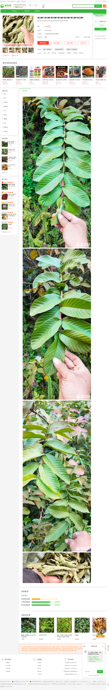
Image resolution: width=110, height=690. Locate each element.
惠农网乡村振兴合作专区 (71, 674)
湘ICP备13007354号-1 (5, 681)
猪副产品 (6, 127)
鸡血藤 (5, 102)
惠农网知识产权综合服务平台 (71, 671)
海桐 (5, 114)
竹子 (5, 110)
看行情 (39, 668)
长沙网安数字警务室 (36, 681)
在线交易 (8, 668)
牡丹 (5, 123)
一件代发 (39, 674)
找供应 (39, 662)
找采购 (39, 665)
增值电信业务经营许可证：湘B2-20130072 (53, 681)
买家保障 (8, 671)
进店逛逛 (102, 25)
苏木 (5, 98)
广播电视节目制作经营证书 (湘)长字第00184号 (39, 684)
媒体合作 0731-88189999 (70, 668)
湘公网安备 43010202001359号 (20, 681)
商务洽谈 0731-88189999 (70, 665)
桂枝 (5, 94)
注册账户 (8, 662)
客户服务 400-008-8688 (70, 662)
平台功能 (8, 665)
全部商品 (102, 29)
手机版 (2, 1)
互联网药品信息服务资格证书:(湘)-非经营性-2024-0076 (13, 684)
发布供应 (39, 671)
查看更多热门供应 (7, 232)
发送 (100, 671)
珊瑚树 (5, 119)
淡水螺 (5, 131)
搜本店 (98, 6)
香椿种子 (6, 106)
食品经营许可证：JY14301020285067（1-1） (80, 681)
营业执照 (66, 681)
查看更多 (4, 172)
